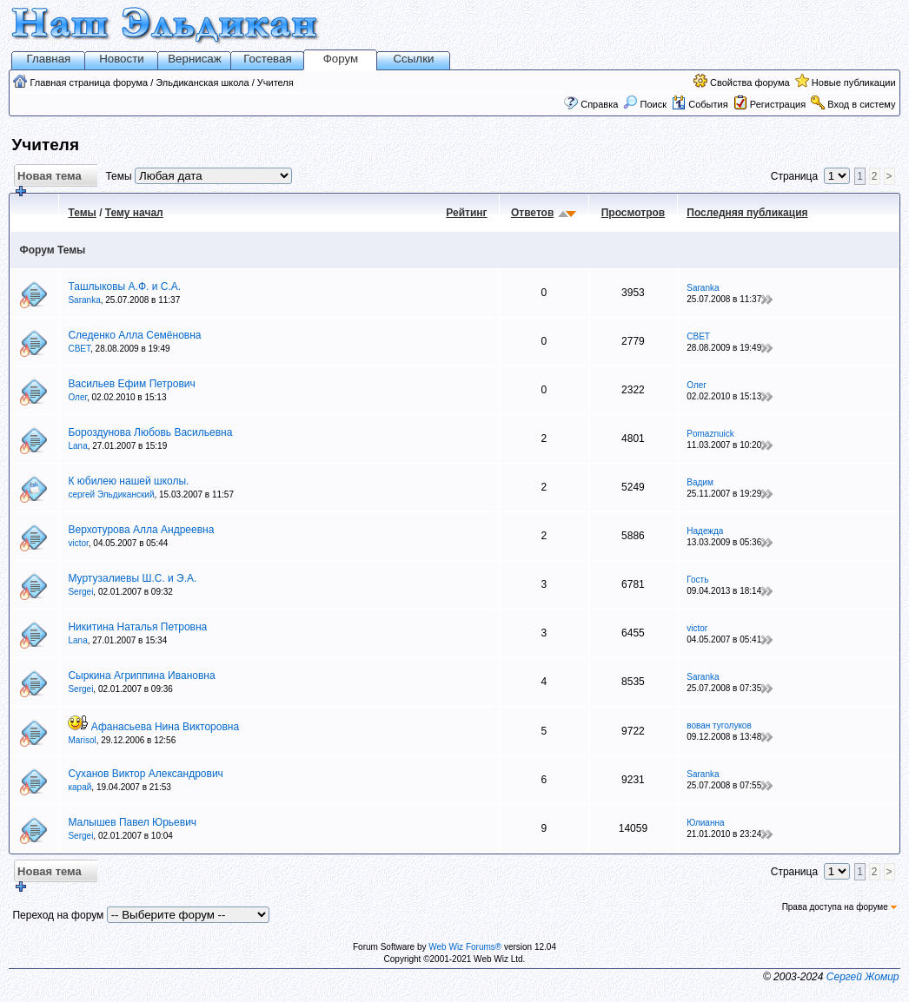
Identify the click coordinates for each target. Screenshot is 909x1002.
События (699, 104)
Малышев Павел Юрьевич (132, 822)
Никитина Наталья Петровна (137, 627)
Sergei (80, 592)
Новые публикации (854, 82)
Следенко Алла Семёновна (134, 335)
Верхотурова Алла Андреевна (141, 530)
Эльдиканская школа (202, 82)
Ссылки (413, 58)
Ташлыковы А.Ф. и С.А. (124, 286)
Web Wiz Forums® (464, 947)
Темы (82, 213)
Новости (121, 58)
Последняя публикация (747, 213)
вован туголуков (719, 725)
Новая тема (47, 178)
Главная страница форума (89, 82)
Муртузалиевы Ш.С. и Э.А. (132, 578)
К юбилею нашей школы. (128, 481)
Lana (77, 446)
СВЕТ (79, 348)
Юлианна (705, 822)
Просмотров (633, 213)
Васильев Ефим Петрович (131, 384)
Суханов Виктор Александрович (145, 774)
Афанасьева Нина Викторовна (165, 727)
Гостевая (267, 58)
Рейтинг (466, 213)
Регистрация (778, 104)
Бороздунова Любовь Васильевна (150, 432)
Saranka (84, 300)
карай (79, 787)
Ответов (532, 213)
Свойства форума (750, 82)
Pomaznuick (710, 433)
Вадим (700, 482)
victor (78, 543)
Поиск (645, 104)
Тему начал (134, 213)
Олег (77, 397)
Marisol (82, 740)
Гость (697, 579)
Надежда (705, 531)
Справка (599, 104)
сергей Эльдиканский (111, 494)
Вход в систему (861, 104)
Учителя (275, 82)
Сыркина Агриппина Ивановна (141, 675)
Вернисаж (195, 58)
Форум (341, 58)
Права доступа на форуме (839, 907)
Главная (49, 58)
